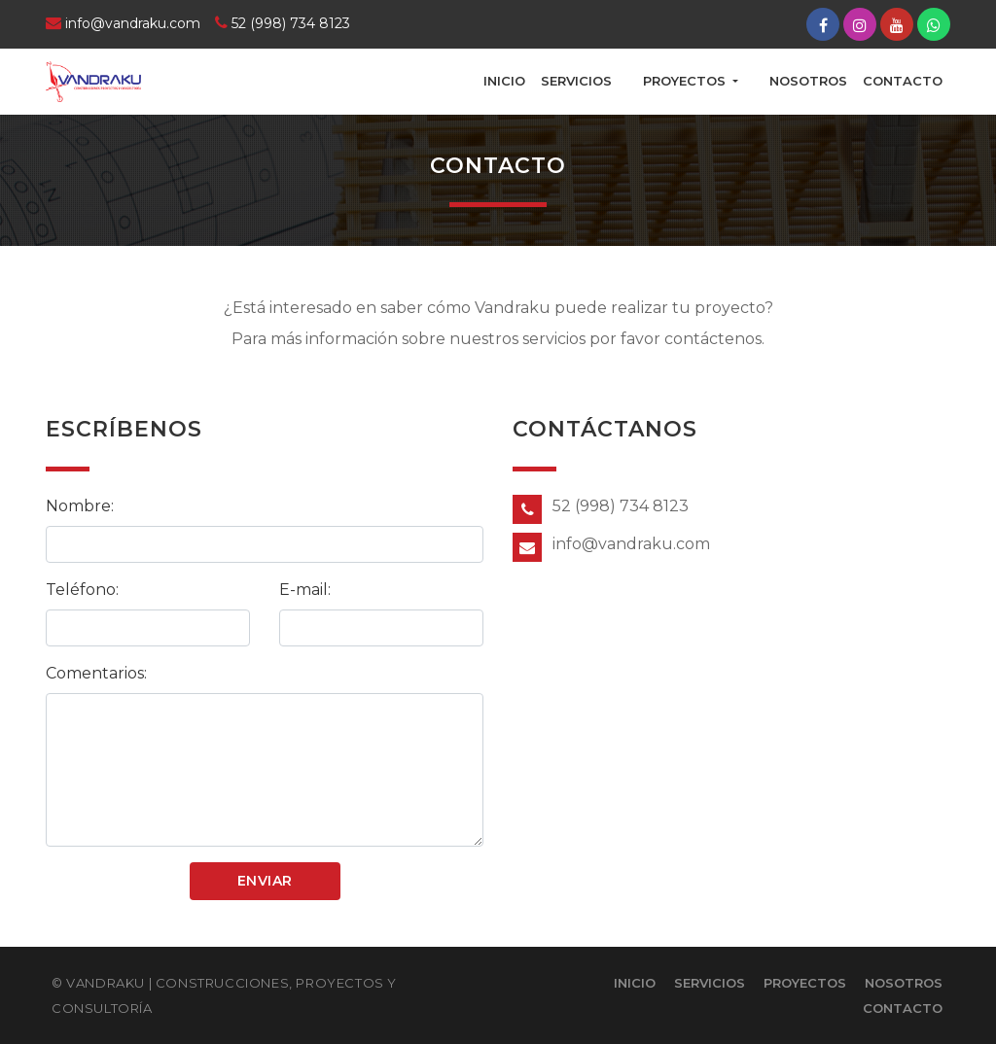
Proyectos (805, 983)
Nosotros (808, 80)
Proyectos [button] (686, 80)
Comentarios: (96, 673)
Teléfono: (82, 589)
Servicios (576, 80)
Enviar (265, 880)
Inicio (504, 80)
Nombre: (80, 506)
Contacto (903, 80)
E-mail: (305, 589)
